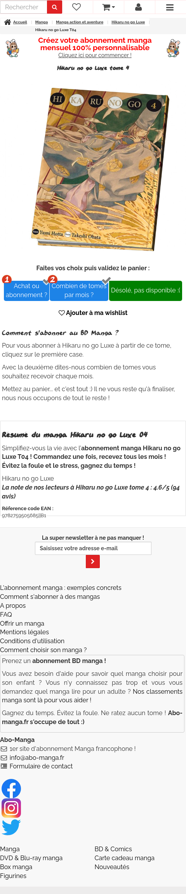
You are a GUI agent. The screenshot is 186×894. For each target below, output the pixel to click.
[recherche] (23, 7)
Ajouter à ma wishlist (93, 313)
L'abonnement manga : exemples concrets (61, 587)
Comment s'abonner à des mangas (50, 596)
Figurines (13, 876)
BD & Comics (113, 849)
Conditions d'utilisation (32, 641)
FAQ (6, 614)
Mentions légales (24, 632)
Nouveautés (112, 867)
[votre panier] (108, 7)
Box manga (16, 867)
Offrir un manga (22, 623)
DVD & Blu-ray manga (31, 858)
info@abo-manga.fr (37, 757)
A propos (13, 605)
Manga (10, 849)
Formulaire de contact (41, 766)
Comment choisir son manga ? (43, 650)
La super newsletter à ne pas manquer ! (93, 551)
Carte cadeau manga (125, 858)
